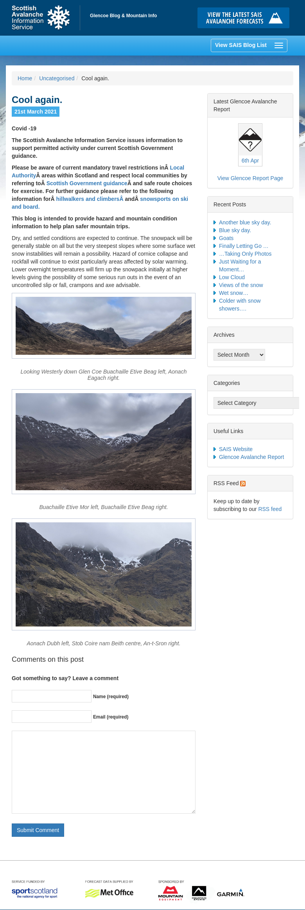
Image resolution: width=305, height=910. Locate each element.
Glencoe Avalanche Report (251, 457)
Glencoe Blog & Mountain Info (123, 15)
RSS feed (270, 509)
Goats (226, 238)
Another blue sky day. (245, 222)
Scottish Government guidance (87, 183)
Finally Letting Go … (244, 246)
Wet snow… (233, 293)
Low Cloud (232, 277)
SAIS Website (236, 449)
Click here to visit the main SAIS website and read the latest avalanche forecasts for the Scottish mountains (245, 17)
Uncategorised (56, 78)
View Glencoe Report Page (250, 178)
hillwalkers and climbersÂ (90, 199)
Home (46, 17)
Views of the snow (241, 285)
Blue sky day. (235, 230)
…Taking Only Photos (245, 254)
